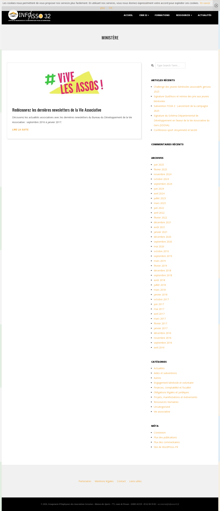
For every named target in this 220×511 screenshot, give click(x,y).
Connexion (160, 432)
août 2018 (159, 280)
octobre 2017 (161, 299)
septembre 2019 (163, 256)
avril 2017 (159, 313)
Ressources (183, 15)
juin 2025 (159, 164)
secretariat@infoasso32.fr (168, 504)
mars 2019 (160, 260)
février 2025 (160, 169)
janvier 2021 (160, 232)
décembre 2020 (162, 236)
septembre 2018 (163, 275)
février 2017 (160, 323)
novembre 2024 (162, 174)
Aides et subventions (165, 373)
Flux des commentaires (167, 442)
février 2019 (160, 265)
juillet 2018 (160, 285)
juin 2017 (159, 304)
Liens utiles (135, 481)
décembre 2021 (162, 222)
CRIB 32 (143, 15)
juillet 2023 (160, 198)
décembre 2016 (162, 333)
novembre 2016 (162, 337)
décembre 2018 (162, 270)
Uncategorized (162, 406)
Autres (157, 378)
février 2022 (160, 217)
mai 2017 (159, 309)
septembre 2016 (163, 342)
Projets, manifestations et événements (175, 397)
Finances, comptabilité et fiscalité (172, 387)
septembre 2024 (163, 183)
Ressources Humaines (166, 402)
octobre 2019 (161, 251)
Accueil (128, 15)
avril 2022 (159, 212)
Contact (121, 481)
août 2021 (159, 227)
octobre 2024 (161, 179)
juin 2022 (159, 208)
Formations (162, 15)
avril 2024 (159, 193)
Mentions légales (104, 481)
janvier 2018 (160, 294)
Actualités (204, 15)
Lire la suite (20, 129)
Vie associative (162, 411)
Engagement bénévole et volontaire (174, 382)
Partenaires (85, 481)
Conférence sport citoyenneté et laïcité (175, 130)
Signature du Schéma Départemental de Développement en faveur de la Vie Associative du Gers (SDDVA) (182, 120)
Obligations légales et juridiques (171, 392)
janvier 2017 (160, 328)
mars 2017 (160, 318)
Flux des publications (165, 437)
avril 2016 (159, 347)
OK (110, 7)
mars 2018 (160, 289)
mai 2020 (159, 246)
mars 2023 (160, 203)
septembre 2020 (163, 241)
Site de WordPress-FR (166, 447)
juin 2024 (159, 188)
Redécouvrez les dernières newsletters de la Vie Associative (56, 110)
